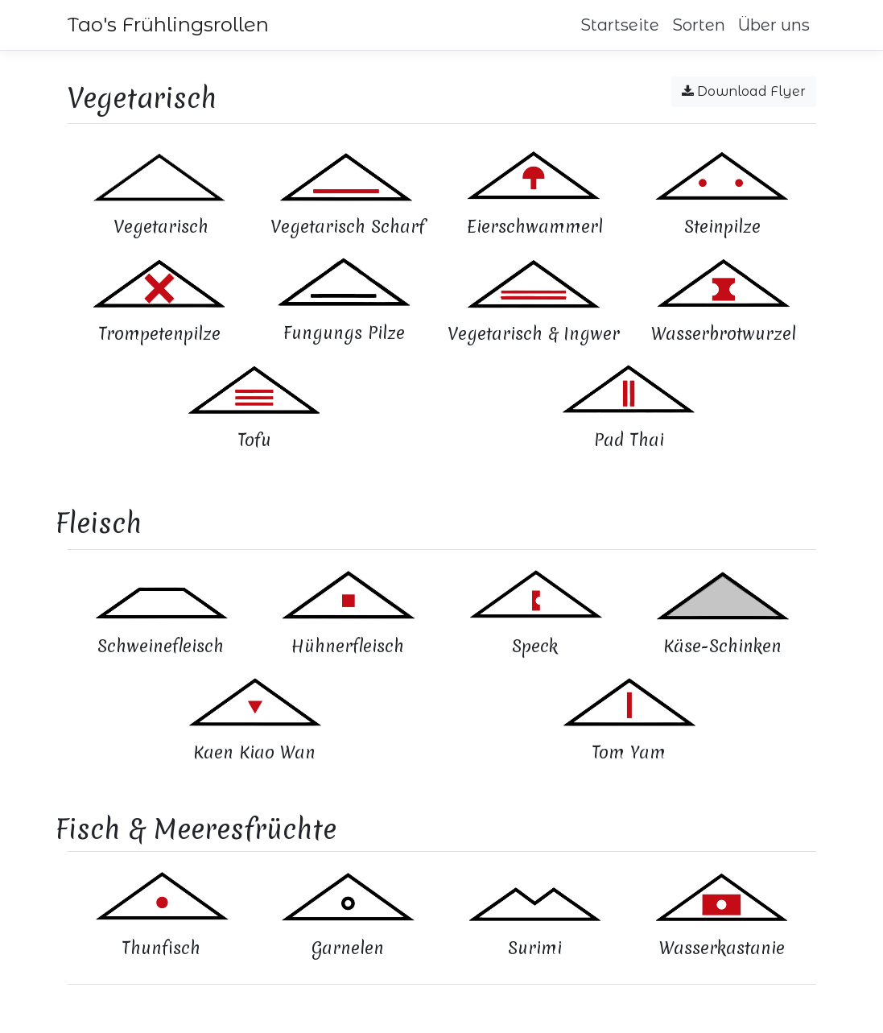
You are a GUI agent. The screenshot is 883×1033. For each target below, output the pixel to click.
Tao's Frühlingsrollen (168, 24)
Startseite (619, 25)
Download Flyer (744, 91)
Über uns (774, 25)
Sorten (698, 25)
